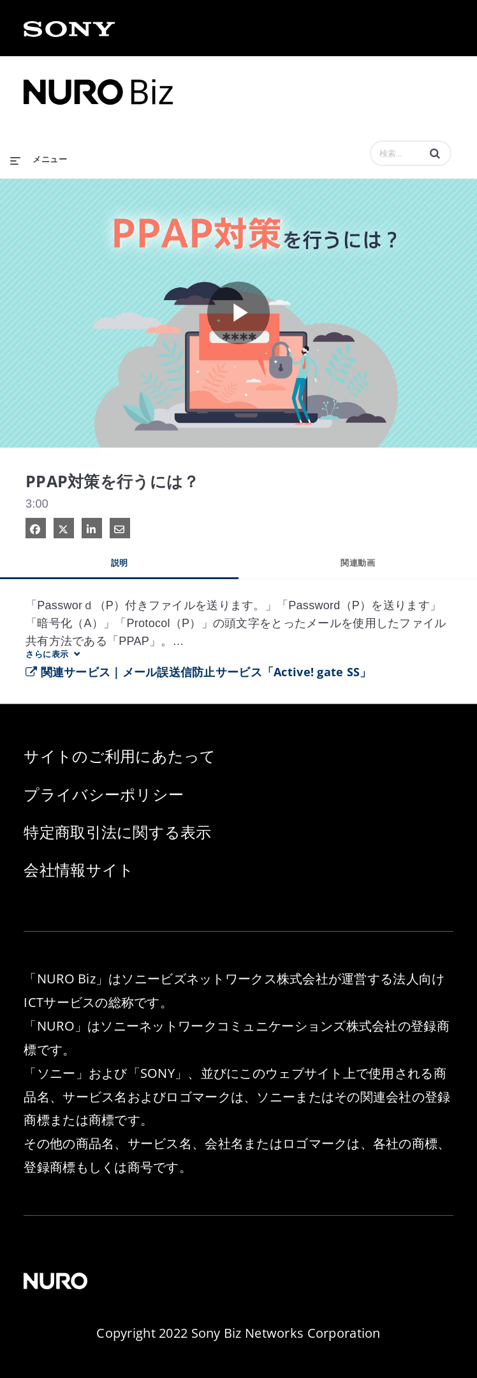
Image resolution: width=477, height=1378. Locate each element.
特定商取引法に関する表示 (117, 831)
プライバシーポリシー (104, 794)
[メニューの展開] (38, 156)
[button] (434, 153)
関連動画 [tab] (358, 562)
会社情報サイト (79, 869)
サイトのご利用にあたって (120, 755)
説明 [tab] (119, 562)
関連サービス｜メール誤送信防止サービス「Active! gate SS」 (199, 671)
